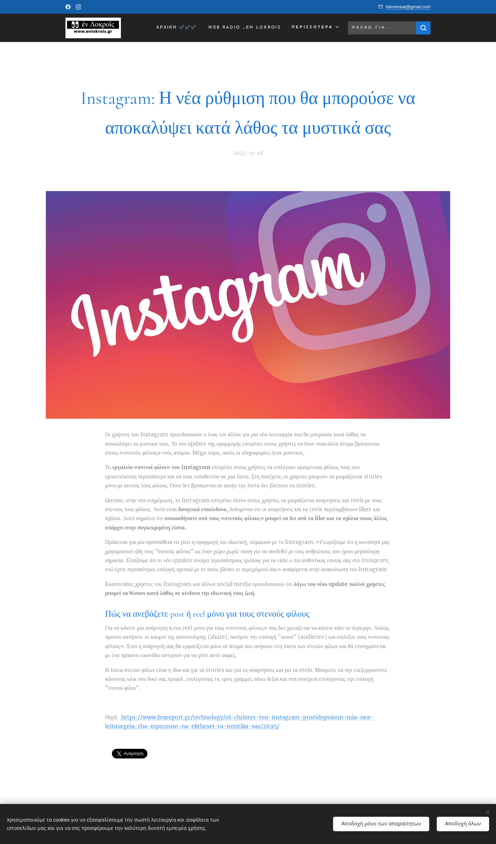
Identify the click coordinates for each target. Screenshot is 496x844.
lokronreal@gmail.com (408, 6)
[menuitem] (170, 28)
